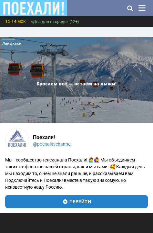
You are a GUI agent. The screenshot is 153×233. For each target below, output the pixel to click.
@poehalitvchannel (52, 144)
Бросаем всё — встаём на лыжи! (76, 84)
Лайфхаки (12, 43)
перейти (76, 201)
